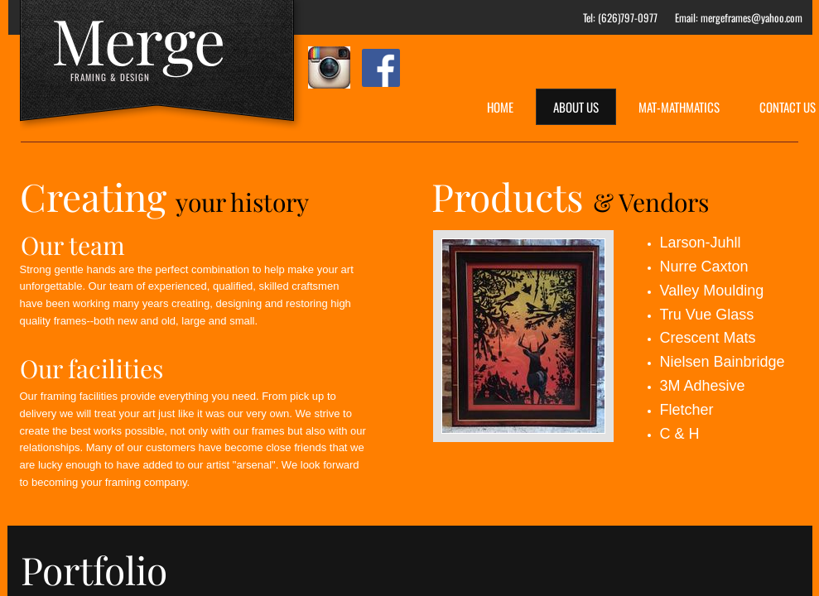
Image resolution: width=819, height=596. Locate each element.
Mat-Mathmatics (679, 107)
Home (500, 107)
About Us (576, 107)
